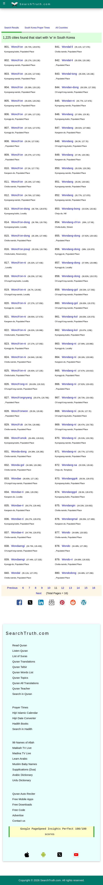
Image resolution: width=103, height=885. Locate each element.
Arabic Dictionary (22, 774)
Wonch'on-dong (20, 208)
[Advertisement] (51, 16)
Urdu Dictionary (21, 780)
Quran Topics (20, 677)
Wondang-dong (71, 235)
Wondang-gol (70, 289)
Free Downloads (22, 804)
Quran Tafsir (19, 666)
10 (49, 587)
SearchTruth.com (31, 4)
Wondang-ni (69, 343)
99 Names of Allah (23, 742)
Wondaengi (18, 545)
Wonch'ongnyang (21, 397)
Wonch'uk (17, 424)
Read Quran (19, 645)
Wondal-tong (69, 73)
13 (70, 587)
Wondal (15, 572)
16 (93, 587)
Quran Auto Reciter (23, 793)
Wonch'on (17, 46)
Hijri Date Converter (24, 718)
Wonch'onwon (19, 410)
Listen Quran (20, 650)
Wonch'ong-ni (19, 383)
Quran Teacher (21, 688)
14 (78, 587)
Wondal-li (67, 46)
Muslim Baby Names (24, 764)
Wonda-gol (17, 464)
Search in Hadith (22, 728)
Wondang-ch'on (71, 222)
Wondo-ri (67, 559)
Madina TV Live (21, 753)
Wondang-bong (71, 208)
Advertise (18, 815)
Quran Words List (22, 672)
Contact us (18, 820)
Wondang (67, 114)
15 (85, 587)
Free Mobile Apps (22, 799)
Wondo (66, 532)
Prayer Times (20, 707)
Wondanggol (69, 491)
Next (39, 593)
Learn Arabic (19, 758)
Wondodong (69, 572)
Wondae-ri (17, 491)
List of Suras (19, 656)
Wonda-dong (19, 451)
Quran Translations (23, 661)
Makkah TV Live (22, 747)
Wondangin (68, 505)
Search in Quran (22, 693)
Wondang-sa (69, 464)
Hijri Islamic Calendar (25, 712)
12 (62, 587)
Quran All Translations (25, 683)
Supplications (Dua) (24, 769)
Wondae (16, 478)
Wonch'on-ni (18, 262)
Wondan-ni (68, 100)
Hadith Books (20, 723)
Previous (12, 587)
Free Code (18, 809)
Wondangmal (70, 518)
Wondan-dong (70, 87)
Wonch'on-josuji (20, 249)
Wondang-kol (70, 316)
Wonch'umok (19, 437)
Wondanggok (70, 478)
